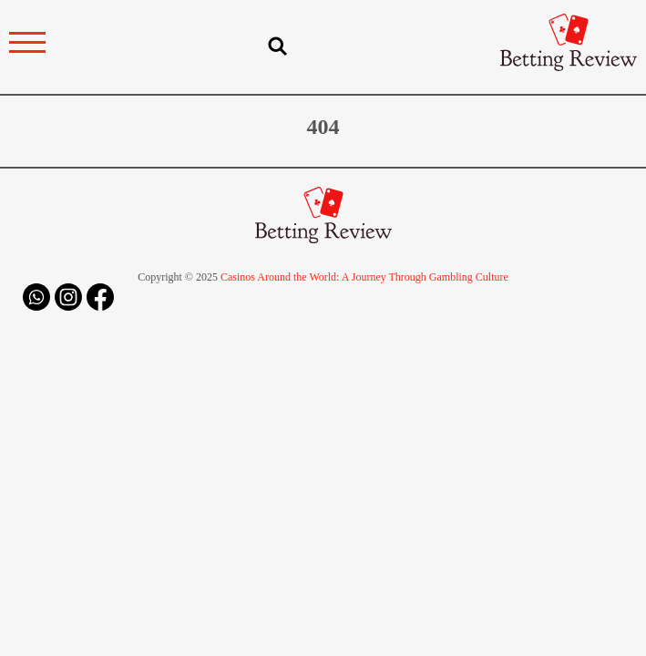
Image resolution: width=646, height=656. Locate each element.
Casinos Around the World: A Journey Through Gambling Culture (364, 277)
